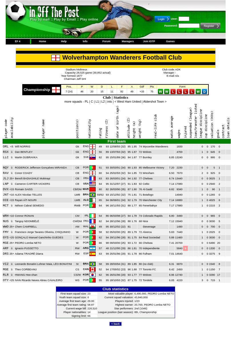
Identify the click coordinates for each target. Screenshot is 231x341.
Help (64, 41)
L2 (103, 101)
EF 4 (17, 41)
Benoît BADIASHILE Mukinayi (32, 178)
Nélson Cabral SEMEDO (29, 205)
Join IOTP (149, 41)
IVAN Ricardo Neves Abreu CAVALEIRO (38, 280)
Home (42, 41)
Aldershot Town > (155, 101)
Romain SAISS (24, 189)
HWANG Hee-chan (26, 274)
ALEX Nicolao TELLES (28, 194)
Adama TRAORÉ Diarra (29, 253)
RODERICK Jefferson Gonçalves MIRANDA (41, 167)
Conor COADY (23, 173)
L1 (97, 101)
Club (107, 97)
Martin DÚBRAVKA (26, 157)
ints (109, 101)
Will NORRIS (22, 146)
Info (85, 41)
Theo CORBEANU (26, 269)
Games (170, 41)
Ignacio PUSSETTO (27, 248)
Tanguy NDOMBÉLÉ (27, 221)
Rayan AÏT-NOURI (26, 200)
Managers (128, 41)
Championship (37, 90)
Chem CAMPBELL (26, 226)
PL (87, 101)
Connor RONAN (24, 215)
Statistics (121, 97)
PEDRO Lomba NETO (28, 242)
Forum (107, 41)
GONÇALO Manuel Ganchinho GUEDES (39, 237)
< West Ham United (128, 101)
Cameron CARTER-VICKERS (32, 183)
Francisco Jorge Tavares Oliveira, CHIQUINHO (42, 232)
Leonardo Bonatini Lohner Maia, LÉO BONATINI (43, 264)
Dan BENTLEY (24, 152)
